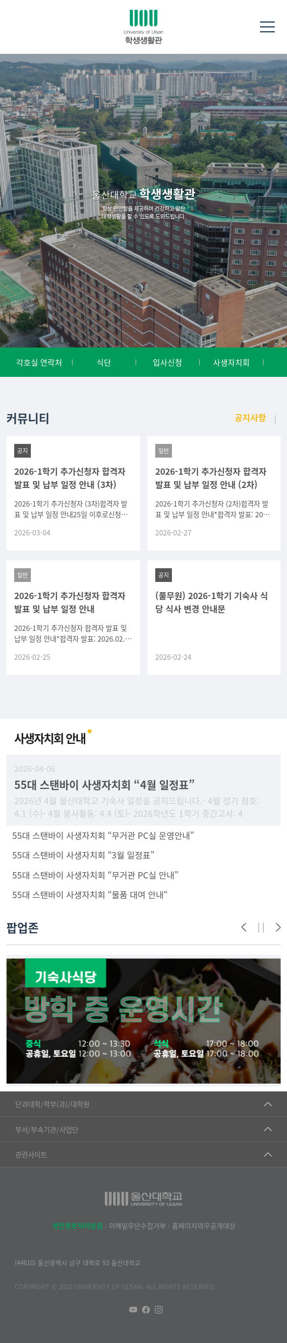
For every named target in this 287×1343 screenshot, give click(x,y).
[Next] (278, 927)
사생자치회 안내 (49, 737)
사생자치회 (231, 362)
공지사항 (250, 417)
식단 (103, 362)
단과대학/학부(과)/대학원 (52, 1104)
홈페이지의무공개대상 (204, 1225)
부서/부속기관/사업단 (46, 1129)
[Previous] (243, 927)
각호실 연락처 (39, 362)
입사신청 (167, 362)
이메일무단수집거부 (137, 1225)
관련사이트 (31, 1154)
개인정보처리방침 (77, 1225)
